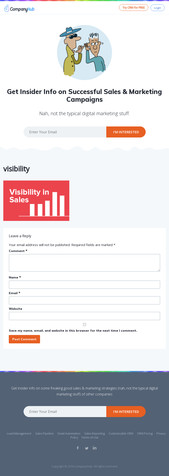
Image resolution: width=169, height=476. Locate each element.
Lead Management (19, 433)
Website (15, 309)
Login (157, 8)
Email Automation (69, 433)
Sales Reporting (94, 433)
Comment (18, 251)
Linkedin (94, 448)
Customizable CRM (121, 433)
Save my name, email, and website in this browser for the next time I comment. (73, 331)
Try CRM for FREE (134, 7)
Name (15, 277)
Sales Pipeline (44, 433)
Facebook (78, 448)
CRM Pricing (144, 433)
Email (14, 293)
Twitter (86, 448)
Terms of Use (90, 437)
